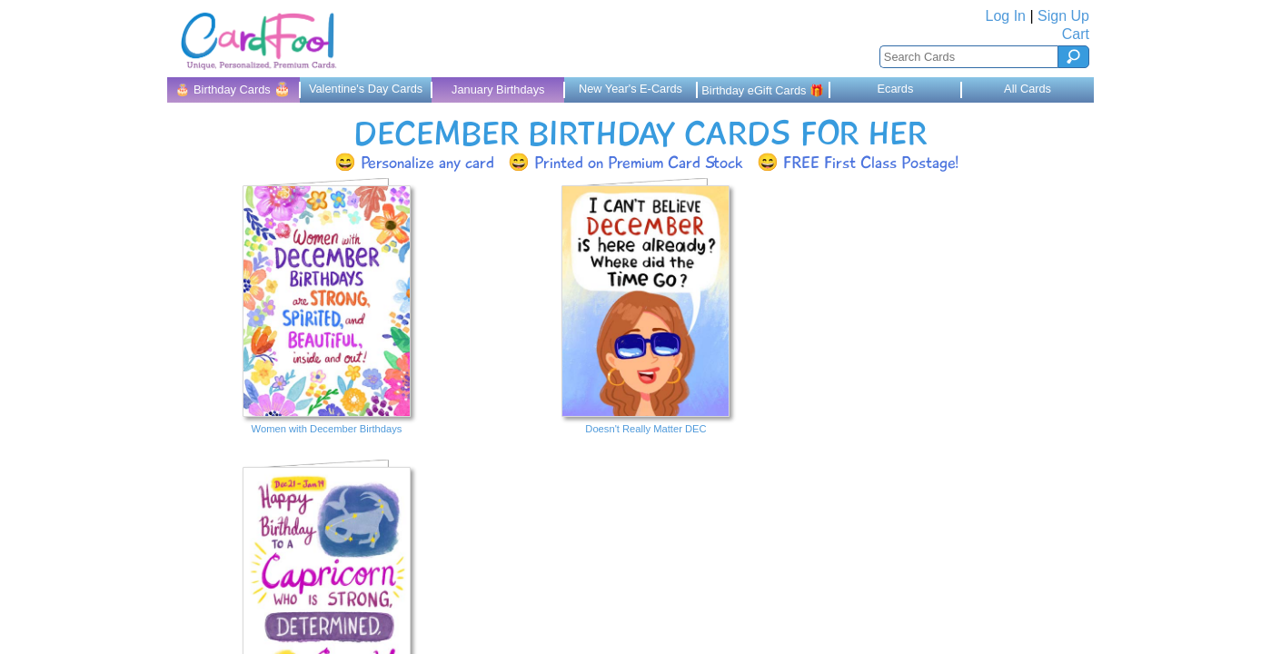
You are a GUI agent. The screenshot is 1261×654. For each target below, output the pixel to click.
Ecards (895, 88)
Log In (1006, 16)
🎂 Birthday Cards (233, 88)
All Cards (1027, 88)
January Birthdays (498, 89)
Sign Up (1063, 16)
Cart (1075, 34)
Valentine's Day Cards (365, 88)
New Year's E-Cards (630, 88)
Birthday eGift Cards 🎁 (762, 90)
